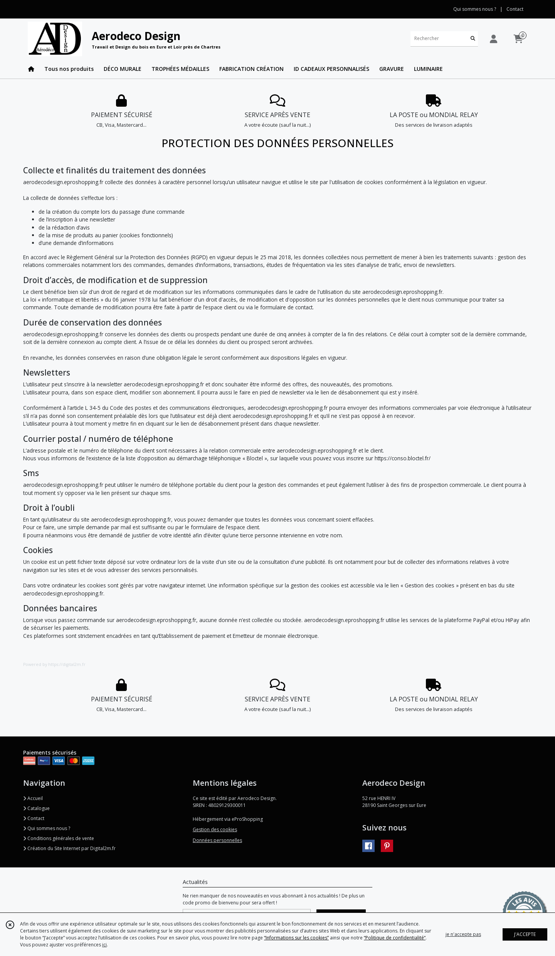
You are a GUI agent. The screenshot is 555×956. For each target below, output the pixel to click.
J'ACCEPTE (525, 934)
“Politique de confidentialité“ (395, 937)
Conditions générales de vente (58, 838)
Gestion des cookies (215, 829)
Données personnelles (217, 840)
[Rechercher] (473, 38)
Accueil (33, 798)
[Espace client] (493, 38)
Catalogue (36, 808)
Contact (514, 9)
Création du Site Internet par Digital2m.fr (69, 848)
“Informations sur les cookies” (296, 937)
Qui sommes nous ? (46, 828)
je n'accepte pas (463, 934)
